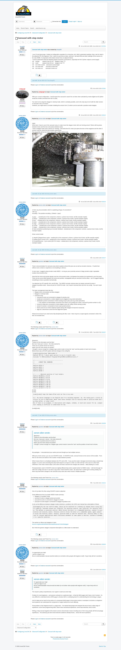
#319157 (104, 332)
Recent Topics (25, 28)
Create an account (45, 85)
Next (34, 42)
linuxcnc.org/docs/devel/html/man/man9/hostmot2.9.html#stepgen (50, 524)
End (39, 42)
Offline (22, 48)
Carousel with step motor (39, 49)
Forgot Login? (73, 21)
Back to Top (102, 646)
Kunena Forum (64, 639)
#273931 (104, 88)
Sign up (79, 21)
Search (32, 28)
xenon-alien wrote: (42, 433)
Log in (64, 21)
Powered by (56, 639)
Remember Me (57, 21)
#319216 (104, 483)
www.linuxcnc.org (40, 28)
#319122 (104, 115)
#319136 (104, 201)
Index (17, 28)
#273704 (104, 46)
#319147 (104, 257)
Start (18, 42)
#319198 (104, 423)
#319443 (104, 544)
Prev (23, 42)
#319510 (104, 569)
